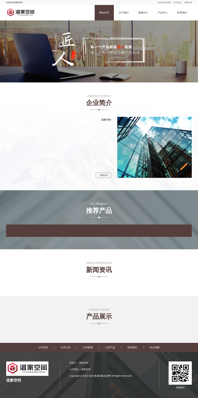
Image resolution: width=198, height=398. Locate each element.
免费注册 (188, 2)
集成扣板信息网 (164, 2)
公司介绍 (66, 347)
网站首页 (104, 12)
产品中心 (163, 12)
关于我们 (124, 12)
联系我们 (182, 12)
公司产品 (110, 347)
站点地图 (155, 347)
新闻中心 (143, 12)
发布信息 (177, 2)
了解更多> (102, 175)
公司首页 (43, 347)
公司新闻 (88, 347)
